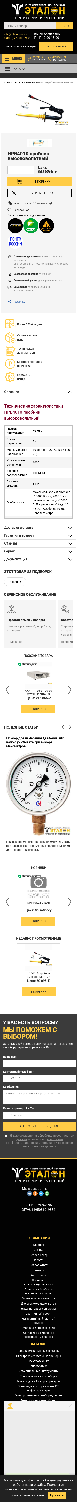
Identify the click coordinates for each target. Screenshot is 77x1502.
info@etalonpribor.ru (17, 34)
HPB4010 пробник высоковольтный (39, 975)
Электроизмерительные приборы (38, 1356)
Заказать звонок (56, 46)
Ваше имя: (10, 1056)
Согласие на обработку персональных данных (38, 1335)
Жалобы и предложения (38, 1327)
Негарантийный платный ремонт (38, 1320)
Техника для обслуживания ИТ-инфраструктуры (38, 1388)
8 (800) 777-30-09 (15, 38)
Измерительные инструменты (38, 1371)
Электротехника (38, 1361)
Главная (8, 82)
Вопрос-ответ (39, 1265)
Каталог (19, 82)
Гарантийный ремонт (38, 1313)
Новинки (30, 82)
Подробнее (14, 641)
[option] (38, 689)
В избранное (21, 210)
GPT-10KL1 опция (38, 902)
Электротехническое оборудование (38, 1395)
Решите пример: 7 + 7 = (18, 1108)
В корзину (42, 181)
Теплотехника (38, 1366)
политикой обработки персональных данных (48, 1144)
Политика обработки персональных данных (39, 1291)
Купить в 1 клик (32, 193)
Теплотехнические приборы (38, 1376)
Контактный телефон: (18, 1071)
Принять (57, 1495)
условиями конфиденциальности (34, 1141)
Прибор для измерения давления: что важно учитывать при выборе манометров (35, 742)
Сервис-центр (39, 1255)
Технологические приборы (38, 1400)
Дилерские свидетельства (38, 1303)
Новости (38, 1260)
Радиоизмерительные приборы (38, 1350)
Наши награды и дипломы (38, 1308)
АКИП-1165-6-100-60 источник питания (38, 692)
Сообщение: (11, 1086)
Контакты (38, 1270)
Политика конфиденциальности (38, 1282)
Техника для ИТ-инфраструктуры (38, 1381)
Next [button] (69, 690)
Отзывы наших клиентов (38, 1298)
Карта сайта (38, 1275)
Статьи (38, 1249)
